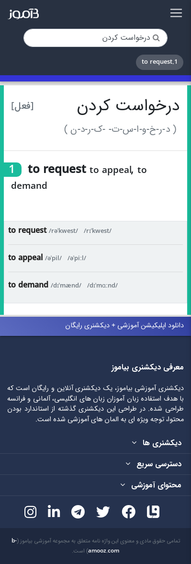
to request (27, 231)
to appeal (25, 258)
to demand (28, 285)
